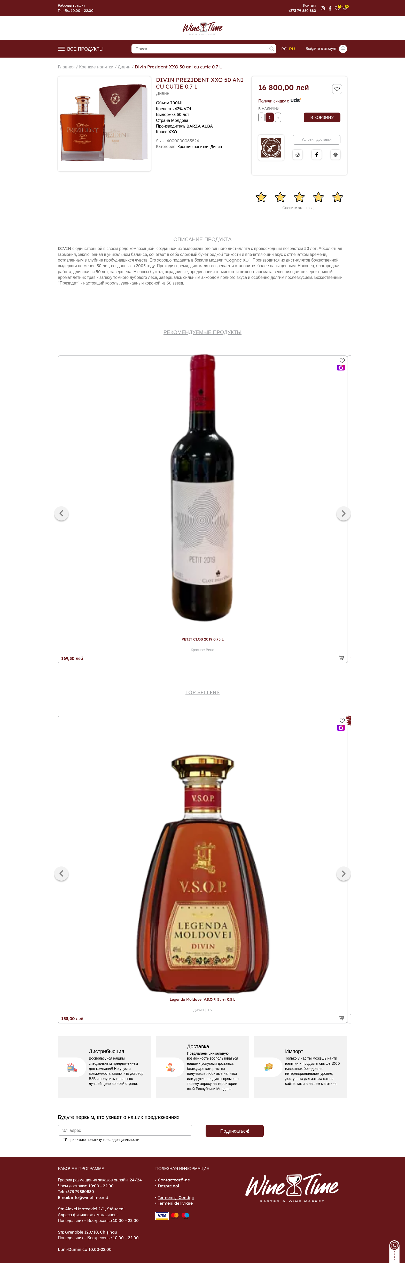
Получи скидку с (280, 101)
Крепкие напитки (98, 67)
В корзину (322, 117)
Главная (67, 67)
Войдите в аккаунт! (326, 49)
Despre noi (168, 1185)
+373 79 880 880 (302, 10)
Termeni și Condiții (176, 1197)
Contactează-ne (174, 1179)
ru (292, 48)
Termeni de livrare (175, 1203)
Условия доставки (316, 139)
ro (284, 48)
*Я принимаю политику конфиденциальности (101, 1139)
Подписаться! (234, 1131)
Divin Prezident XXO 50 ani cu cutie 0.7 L (183, 67)
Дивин (127, 67)
